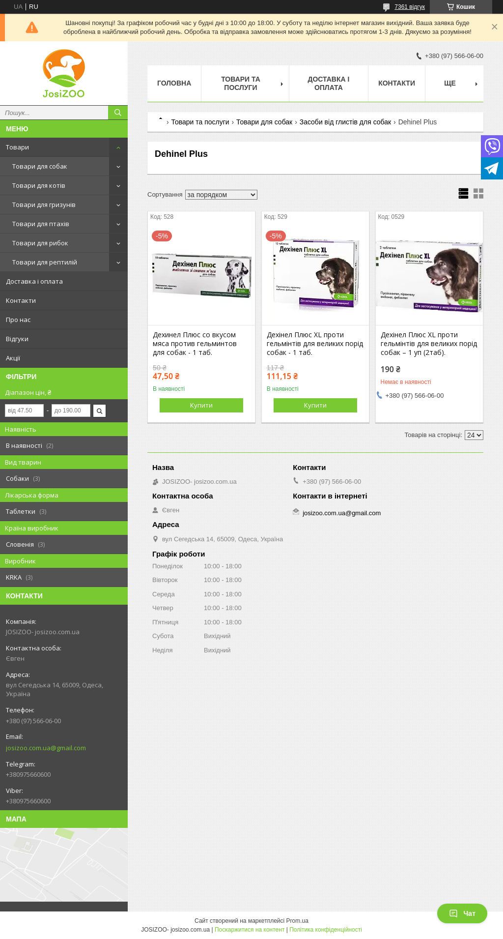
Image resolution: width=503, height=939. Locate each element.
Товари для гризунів (44, 204)
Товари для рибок (40, 242)
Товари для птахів (40, 223)
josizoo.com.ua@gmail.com (46, 747)
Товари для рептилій (44, 262)
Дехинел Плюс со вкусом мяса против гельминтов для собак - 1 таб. (195, 343)
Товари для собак (39, 166)
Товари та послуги (240, 83)
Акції (13, 357)
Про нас (18, 319)
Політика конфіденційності (325, 929)
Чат (462, 913)
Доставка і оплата (34, 281)
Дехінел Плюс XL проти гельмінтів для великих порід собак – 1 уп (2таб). (429, 343)
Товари (17, 147)
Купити (201, 405)
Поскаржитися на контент (249, 929)
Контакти (21, 300)
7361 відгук (409, 6)
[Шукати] (118, 112)
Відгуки (17, 338)
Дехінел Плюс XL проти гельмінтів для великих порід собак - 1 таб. (315, 343)
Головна (174, 83)
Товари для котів (38, 185)
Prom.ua (297, 920)
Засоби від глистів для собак (345, 122)
